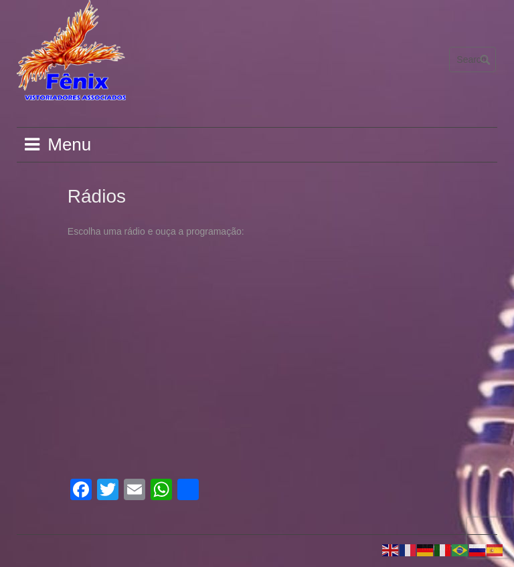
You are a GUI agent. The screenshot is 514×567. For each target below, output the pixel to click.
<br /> (185, 269)
